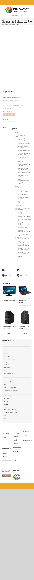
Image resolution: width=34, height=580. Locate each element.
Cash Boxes (6, 297)
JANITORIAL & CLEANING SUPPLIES (10, 336)
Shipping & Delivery (16, 383)
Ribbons (5, 359)
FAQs (15, 389)
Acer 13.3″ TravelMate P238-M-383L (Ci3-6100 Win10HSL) (25, 244)
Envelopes (6, 305)
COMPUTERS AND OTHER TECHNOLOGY (10, 334)
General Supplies (7, 311)
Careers (15, 404)
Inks (4, 314)
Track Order (16, 387)
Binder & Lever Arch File (8, 291)
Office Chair (6, 345)
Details (9, 250)
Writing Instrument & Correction (10, 331)
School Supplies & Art (8, 325)
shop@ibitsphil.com (25, 2)
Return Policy (5, 408)
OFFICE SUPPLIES (6, 286)
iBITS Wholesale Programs (6, 378)
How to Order (16, 377)
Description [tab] (4, 71)
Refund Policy (5, 402)
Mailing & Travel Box (8, 319)
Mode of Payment (17, 380)
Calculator (6, 294)
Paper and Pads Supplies (8, 322)
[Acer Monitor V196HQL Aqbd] (9, 235)
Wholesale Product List (5, 382)
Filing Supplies (6, 308)
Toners (5, 362)
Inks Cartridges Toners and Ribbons (10, 356)
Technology (13, 64)
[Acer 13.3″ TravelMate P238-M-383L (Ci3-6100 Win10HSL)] (25, 234)
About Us (15, 398)
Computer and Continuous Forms (10, 302)
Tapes (5, 328)
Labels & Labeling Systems (9, 317)
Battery (5, 288)
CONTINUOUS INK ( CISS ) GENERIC (10, 353)
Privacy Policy (5, 400)
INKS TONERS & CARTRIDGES (8, 350)
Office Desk (6, 348)
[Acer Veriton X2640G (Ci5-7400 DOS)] (25, 261)
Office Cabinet (6, 342)
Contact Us (16, 401)
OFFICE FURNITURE (7, 339)
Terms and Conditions (5, 396)
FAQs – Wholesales (5, 386)
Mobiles (9, 64)
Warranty (4, 405)
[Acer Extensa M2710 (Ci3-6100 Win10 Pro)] (9, 261)
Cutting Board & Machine (8, 300)
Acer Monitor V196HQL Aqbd (9, 244)
